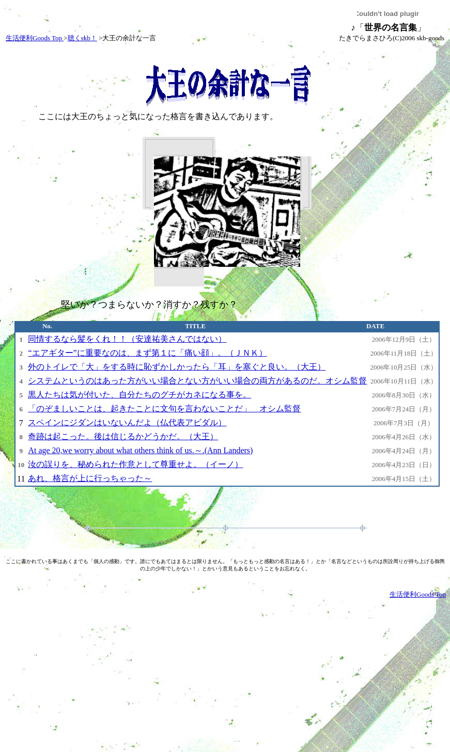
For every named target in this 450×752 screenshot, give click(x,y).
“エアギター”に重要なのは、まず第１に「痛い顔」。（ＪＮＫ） (147, 352)
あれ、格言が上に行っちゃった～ (90, 478)
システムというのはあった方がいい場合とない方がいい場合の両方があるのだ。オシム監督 (197, 380)
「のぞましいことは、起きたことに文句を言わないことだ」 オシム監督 (164, 408)
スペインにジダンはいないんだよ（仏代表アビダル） (127, 422)
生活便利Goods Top (35, 38)
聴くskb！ (82, 38)
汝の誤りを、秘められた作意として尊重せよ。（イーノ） (135, 464)
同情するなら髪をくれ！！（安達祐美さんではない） (127, 338)
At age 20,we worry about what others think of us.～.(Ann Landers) (140, 450)
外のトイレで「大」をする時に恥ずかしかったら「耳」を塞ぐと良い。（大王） (176, 366)
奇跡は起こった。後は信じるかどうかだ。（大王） (123, 436)
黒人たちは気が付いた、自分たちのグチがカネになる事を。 (139, 394)
